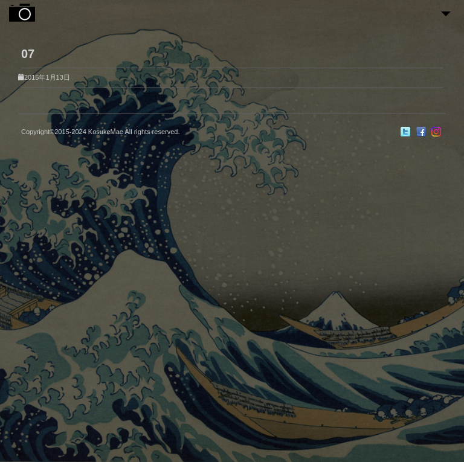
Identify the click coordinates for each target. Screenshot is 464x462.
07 (27, 53)
